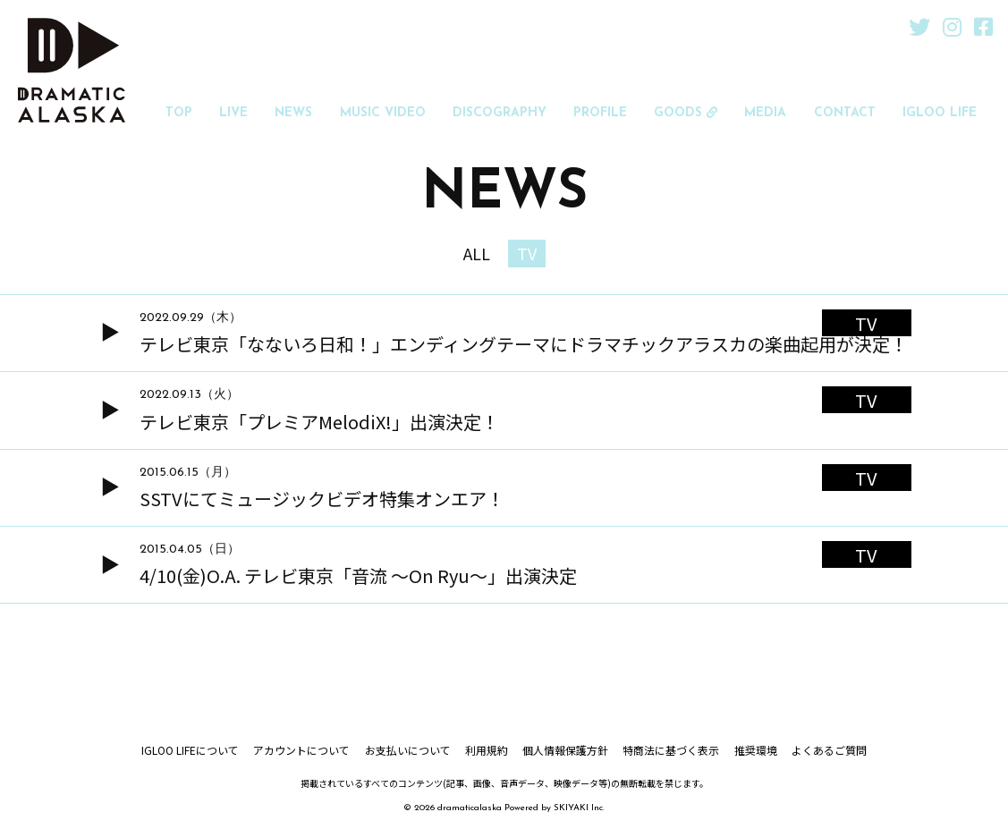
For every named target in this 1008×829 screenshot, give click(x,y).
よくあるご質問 (828, 750)
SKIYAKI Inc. (579, 810)
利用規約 (486, 750)
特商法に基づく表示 (671, 750)
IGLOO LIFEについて (191, 750)
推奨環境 (754, 750)
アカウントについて (302, 750)
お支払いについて (408, 750)
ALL (476, 254)
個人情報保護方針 (565, 750)
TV (527, 254)
